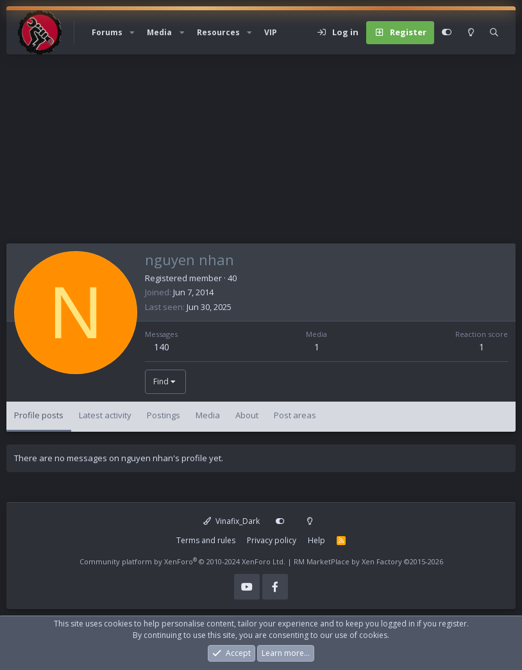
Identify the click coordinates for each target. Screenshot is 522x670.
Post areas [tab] (295, 415)
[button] (132, 32)
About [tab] (246, 415)
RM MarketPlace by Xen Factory (368, 561)
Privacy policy (271, 540)
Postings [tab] (163, 415)
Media (159, 32)
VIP (270, 32)
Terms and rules (205, 540)
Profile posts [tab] (38, 415)
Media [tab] (208, 415)
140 (161, 347)
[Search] (494, 32)
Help (316, 540)
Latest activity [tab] (105, 415)
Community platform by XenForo (182, 561)
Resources (218, 32)
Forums (107, 32)
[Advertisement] (261, 153)
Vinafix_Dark (231, 521)
